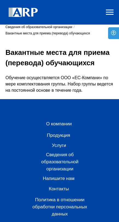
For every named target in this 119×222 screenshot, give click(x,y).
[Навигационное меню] (110, 12)
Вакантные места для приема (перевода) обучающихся (47, 33)
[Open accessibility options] (113, 33)
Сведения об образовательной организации (38, 27)
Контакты (59, 188)
